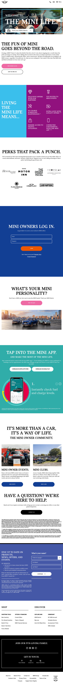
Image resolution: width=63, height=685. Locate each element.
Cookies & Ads (12, 678)
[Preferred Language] (46, 558)
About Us (8, 675)
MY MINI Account (52, 617)
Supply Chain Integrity (31, 681)
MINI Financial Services (21, 623)
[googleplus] (36, 648)
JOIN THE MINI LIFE (12, 71)
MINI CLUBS (44, 484)
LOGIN (31, 248)
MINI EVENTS (12, 484)
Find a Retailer (5, 628)
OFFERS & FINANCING (21, 614)
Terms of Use (43, 678)
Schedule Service (52, 620)
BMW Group (36, 675)
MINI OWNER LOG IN (12, 66)
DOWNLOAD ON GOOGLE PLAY (43, 369)
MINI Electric (38, 617)
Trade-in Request (19, 620)
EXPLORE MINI (38, 614)
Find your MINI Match (19, 30)
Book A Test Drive (6, 626)
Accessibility (33, 678)
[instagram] (33, 648)
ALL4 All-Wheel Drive (40, 623)
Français (20, 681)
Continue (41, 574)
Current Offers (18, 617)
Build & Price (5, 623)
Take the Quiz (31, 302)
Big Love (37, 620)
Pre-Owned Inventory (7, 620)
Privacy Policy (22, 678)
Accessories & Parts (53, 623)
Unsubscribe (45, 675)
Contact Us (31, 512)
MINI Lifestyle (51, 626)
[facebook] (27, 648)
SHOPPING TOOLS (6, 614)
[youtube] (30, 648)
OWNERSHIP (51, 614)
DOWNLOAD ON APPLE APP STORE (20, 369)
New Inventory (5, 617)
